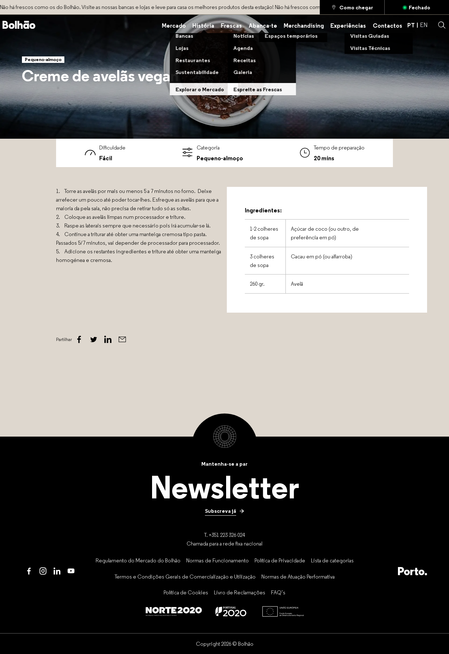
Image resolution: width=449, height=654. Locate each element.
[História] (203, 24)
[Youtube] (71, 571)
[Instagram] (43, 571)
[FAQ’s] (278, 592)
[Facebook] (79, 339)
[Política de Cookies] (186, 592)
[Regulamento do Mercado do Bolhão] (138, 560)
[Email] (122, 339)
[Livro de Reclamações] (239, 592)
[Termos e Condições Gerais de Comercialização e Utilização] (185, 576)
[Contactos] (387, 24)
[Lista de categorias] (332, 560)
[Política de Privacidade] (280, 560)
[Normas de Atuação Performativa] (298, 576)
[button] (441, 25)
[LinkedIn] (57, 571)
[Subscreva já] (224, 511)
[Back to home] (19, 25)
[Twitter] (93, 339)
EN (423, 24)
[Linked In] (108, 339)
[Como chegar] (352, 7)
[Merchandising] (304, 24)
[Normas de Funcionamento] (217, 560)
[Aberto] (417, 7)
